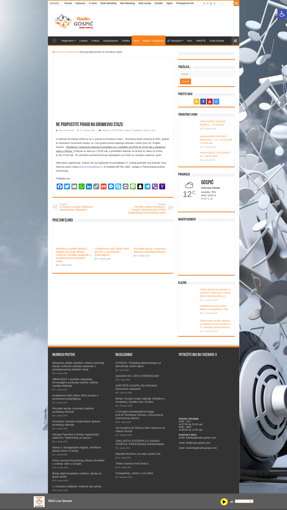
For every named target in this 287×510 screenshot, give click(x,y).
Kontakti (159, 3)
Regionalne (67, 40)
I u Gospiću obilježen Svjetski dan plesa (76, 486)
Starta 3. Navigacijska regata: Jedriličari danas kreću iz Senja (76, 449)
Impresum (80, 3)
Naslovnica (59, 52)
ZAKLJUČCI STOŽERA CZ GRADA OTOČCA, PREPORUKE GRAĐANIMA (139, 442)
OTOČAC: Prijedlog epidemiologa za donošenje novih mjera (138, 364)
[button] (282, 14)
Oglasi (169, 3)
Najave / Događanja (153, 40)
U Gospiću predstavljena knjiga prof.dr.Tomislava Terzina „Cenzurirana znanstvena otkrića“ (139, 415)
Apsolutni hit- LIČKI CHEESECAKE (137, 375)
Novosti (68, 3)
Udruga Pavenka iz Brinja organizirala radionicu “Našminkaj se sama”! (75, 436)
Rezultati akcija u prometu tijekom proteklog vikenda (150, 250)
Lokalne (83, 40)
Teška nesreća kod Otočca (131, 463)
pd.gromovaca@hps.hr (90, 166)
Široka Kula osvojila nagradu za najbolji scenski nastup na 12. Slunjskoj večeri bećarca (215, 324)
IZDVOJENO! (117, 130)
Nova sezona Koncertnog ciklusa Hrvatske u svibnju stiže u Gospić (78, 462)
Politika (126, 40)
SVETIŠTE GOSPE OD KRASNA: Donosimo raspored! (136, 387)
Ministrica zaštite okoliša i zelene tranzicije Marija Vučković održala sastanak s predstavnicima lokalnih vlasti (73, 255)
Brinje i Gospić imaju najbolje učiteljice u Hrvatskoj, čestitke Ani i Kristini (140, 400)
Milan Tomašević (66, 130)
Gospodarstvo (110, 40)
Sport (136, 40)
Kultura (95, 40)
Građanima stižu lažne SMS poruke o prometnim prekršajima (112, 251)
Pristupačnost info (185, 3)
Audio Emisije (217, 40)
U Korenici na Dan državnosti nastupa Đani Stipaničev (78, 207)
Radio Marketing (108, 3)
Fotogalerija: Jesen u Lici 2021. (134, 473)
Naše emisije (144, 3)
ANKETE (201, 40)
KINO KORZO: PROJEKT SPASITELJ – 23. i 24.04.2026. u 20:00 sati (216, 139)
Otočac (146, 130)
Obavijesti (174, 40)
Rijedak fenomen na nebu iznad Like (138, 453)
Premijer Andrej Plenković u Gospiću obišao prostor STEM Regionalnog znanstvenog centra (147, 208)
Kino (189, 40)
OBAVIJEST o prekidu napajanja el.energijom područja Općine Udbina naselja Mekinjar (75, 382)
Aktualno (73, 52)
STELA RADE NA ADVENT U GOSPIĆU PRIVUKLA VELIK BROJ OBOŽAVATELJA (215, 293)
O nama (93, 3)
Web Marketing (127, 3)
